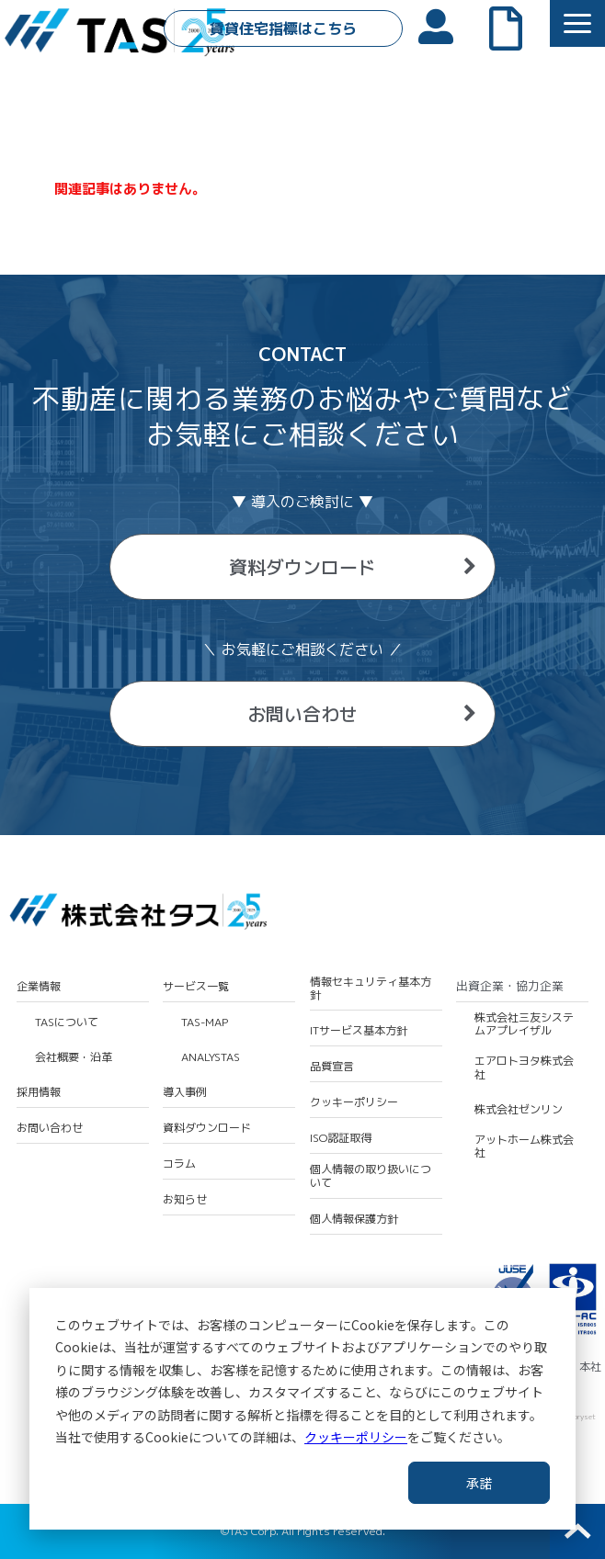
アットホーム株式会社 (524, 1147)
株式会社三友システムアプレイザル (524, 1024)
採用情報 (39, 1092)
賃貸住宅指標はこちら (283, 28)
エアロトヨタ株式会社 (524, 1068)
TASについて (66, 1022)
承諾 (479, 1483)
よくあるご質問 (514, 27)
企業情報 (39, 986)
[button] (577, 23)
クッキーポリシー (355, 1437)
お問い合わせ (302, 714)
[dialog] (302, 1409)
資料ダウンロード (302, 567)
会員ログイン (445, 24)
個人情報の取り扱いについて (370, 1176)
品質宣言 (332, 1066)
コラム (179, 1164)
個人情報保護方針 (354, 1219)
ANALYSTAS (210, 1057)
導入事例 (185, 1092)
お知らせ (185, 1199)
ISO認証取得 (340, 1138)
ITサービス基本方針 (358, 1030)
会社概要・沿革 (73, 1057)
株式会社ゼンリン (518, 1109)
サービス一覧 (196, 986)
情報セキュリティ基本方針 (370, 989)
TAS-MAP (204, 1022)
